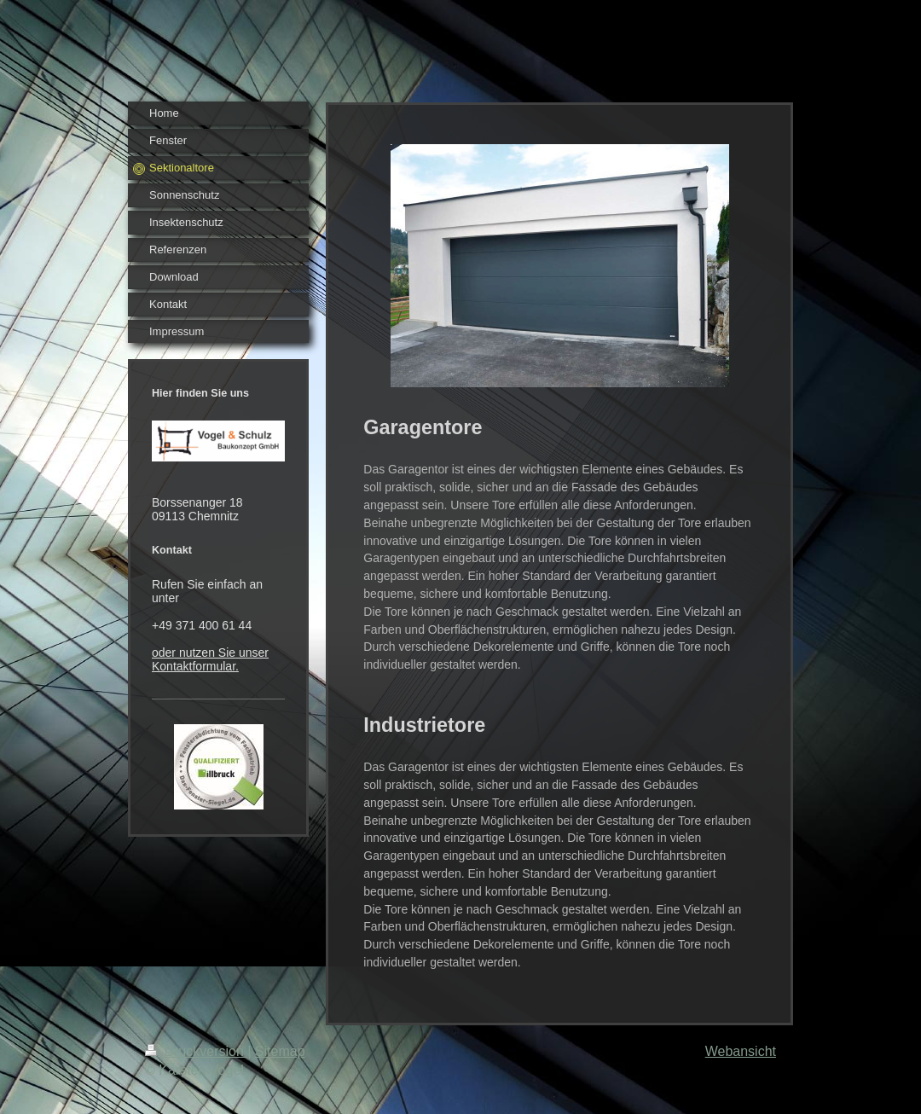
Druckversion (196, 1051)
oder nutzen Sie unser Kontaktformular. (210, 659)
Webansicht (740, 1051)
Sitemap (280, 1051)
